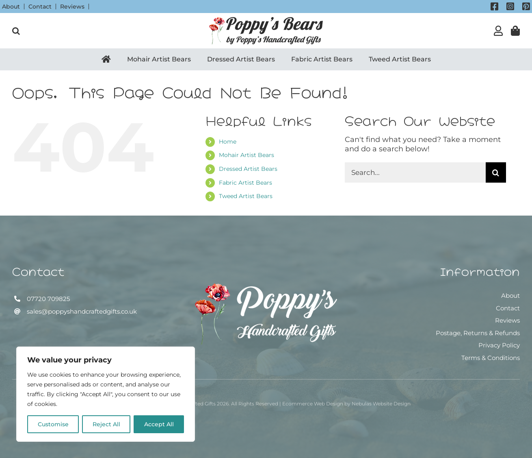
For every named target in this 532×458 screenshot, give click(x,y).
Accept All (159, 424)
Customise (53, 424)
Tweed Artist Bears (245, 196)
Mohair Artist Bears (246, 155)
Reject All (106, 424)
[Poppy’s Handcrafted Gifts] (266, 288)
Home (227, 141)
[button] (16, 31)
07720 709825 (47, 299)
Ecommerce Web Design (312, 406)
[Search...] (415, 172)
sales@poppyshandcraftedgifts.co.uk (81, 311)
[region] (105, 394)
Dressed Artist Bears (248, 168)
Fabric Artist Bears (245, 182)
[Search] (496, 172)
